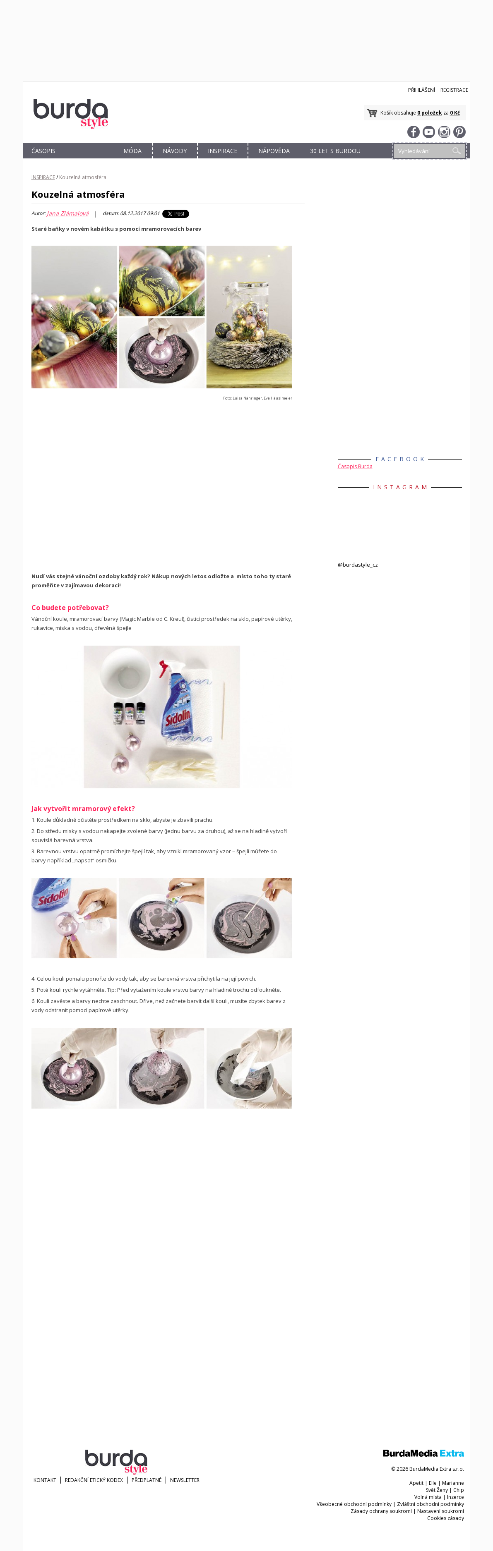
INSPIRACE (222, 151)
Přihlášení (421, 89)
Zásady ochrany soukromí (381, 1511)
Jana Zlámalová (68, 213)
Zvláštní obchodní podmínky (430, 1504)
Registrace (454, 89)
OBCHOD (88, 160)
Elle (433, 1482)
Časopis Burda (355, 466)
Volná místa (428, 1497)
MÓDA (132, 151)
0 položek (429, 112)
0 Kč (455, 112)
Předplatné (146, 1480)
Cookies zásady (445, 1518)
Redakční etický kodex (94, 1480)
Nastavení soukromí (440, 1511)
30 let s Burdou (335, 151)
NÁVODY (175, 151)
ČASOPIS (43, 151)
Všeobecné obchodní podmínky (354, 1504)
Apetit (416, 1482)
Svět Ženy (437, 1490)
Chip (458, 1490)
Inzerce (455, 1497)
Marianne (453, 1482)
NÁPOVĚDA (274, 151)
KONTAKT (45, 1480)
